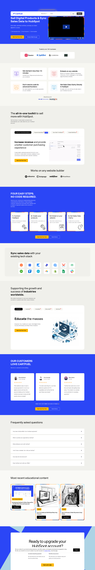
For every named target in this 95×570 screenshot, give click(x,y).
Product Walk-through (32, 37)
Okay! (76, 550)
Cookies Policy (47, 550)
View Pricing (47, 567)
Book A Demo (55, 237)
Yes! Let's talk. (47, 565)
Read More (16, 507)
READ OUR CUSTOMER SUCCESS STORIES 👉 (47, 403)
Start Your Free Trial (17, 37)
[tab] (23, 132)
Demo (51, 13)
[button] (44, 13)
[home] (17, 13)
